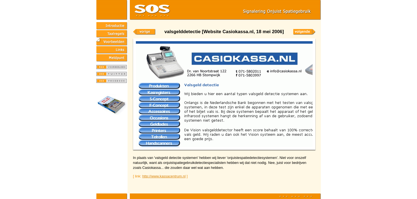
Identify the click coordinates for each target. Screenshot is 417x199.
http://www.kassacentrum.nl (164, 176)
